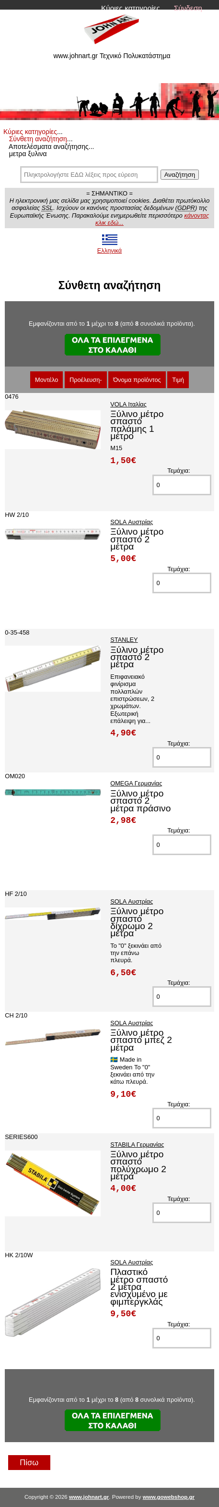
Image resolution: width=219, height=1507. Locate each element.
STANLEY (124, 639)
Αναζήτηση (179, 174)
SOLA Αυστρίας (131, 522)
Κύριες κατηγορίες (130, 8)
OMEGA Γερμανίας (136, 783)
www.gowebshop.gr (169, 1497)
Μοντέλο (46, 379)
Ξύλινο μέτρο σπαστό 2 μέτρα (136, 539)
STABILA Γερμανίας (137, 1144)
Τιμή (178, 379)
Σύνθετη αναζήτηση (38, 139)
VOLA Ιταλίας (128, 404)
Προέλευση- (85, 379)
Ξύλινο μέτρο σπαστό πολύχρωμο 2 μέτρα (138, 1165)
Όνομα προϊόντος (137, 379)
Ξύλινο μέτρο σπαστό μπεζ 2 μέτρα (141, 1040)
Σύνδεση (188, 8)
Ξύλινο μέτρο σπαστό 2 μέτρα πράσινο (140, 800)
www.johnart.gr (89, 1497)
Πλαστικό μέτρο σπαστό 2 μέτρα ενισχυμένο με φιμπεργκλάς (139, 1286)
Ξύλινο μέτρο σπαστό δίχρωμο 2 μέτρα (136, 922)
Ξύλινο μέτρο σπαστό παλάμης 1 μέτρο (136, 425)
